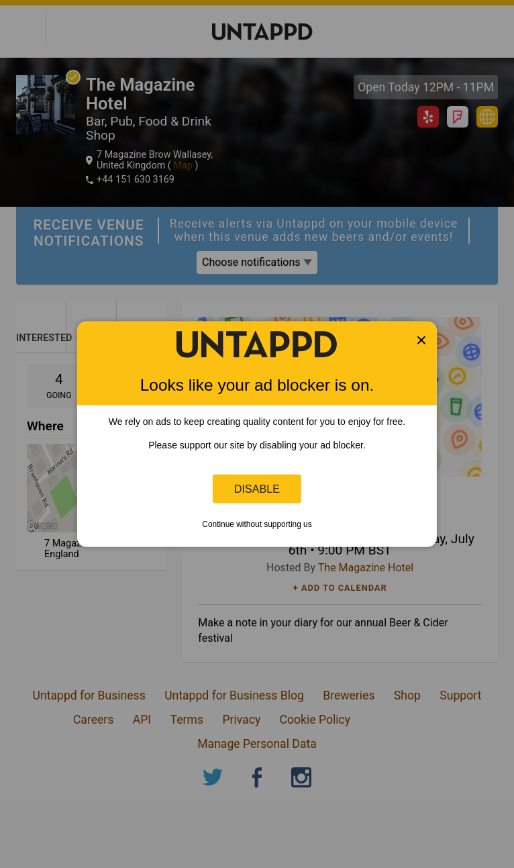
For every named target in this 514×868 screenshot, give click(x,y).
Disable (257, 489)
